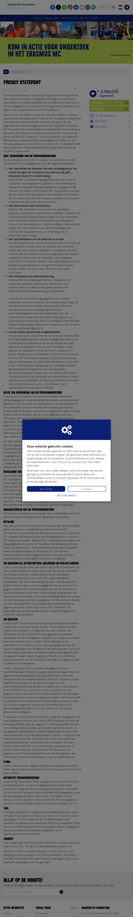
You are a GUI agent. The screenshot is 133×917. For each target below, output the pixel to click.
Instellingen (87, 489)
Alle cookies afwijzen (66, 495)
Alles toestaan (46, 489)
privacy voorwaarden (75, 462)
